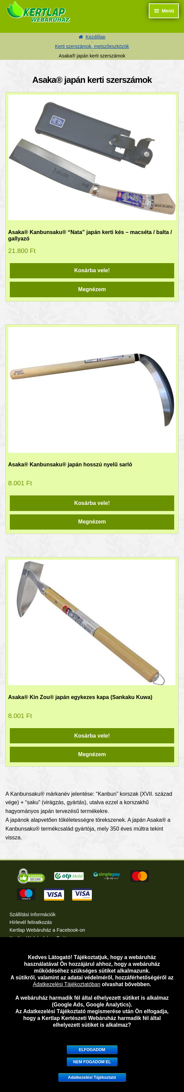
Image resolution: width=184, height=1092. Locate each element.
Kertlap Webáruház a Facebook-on (47, 930)
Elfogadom (92, 1049)
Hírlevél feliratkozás (30, 922)
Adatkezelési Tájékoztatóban (66, 984)
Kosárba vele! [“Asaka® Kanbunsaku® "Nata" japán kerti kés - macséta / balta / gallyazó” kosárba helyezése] (92, 270)
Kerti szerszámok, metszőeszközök (92, 46)
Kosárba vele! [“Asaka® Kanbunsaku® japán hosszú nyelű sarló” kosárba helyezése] (92, 503)
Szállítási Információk (32, 914)
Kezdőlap (95, 37)
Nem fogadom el (92, 1062)
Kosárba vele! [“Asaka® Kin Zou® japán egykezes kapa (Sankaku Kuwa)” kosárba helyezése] (92, 736)
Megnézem (92, 289)
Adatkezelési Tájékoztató (92, 1077)
